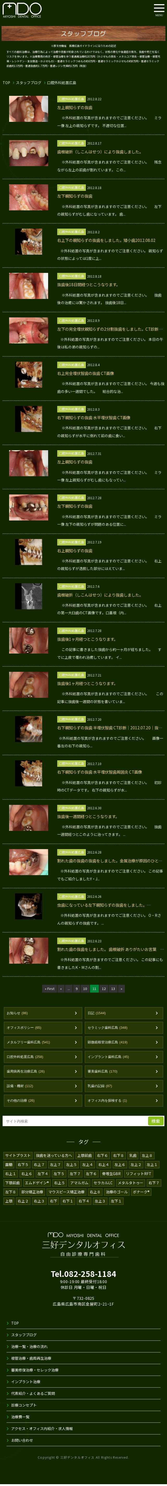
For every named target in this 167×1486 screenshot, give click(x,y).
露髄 (8, 1166)
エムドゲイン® (37, 1184)
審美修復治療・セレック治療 (35, 1372)
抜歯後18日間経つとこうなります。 (90, 284)
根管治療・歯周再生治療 (31, 1360)
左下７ (75, 1175)
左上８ (147, 1157)
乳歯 (133, 1157)
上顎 (8, 1203)
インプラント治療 (25, 1383)
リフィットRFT (138, 1175)
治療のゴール (117, 1194)
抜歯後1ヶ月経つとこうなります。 (89, 639)
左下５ (59, 1175)
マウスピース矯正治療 (66, 1194)
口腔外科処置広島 (26, 1058)
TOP (6, 82)
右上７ (39, 1166)
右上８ (95, 1194)
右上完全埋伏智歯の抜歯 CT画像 (87, 373)
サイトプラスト (18, 1157)
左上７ (55, 1166)
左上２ (136, 1166)
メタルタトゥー (131, 1184)
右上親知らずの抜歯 (76, 550)
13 (113, 988)
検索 (155, 1122)
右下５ (23, 1166)
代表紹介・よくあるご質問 (33, 1395)
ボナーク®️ (141, 1194)
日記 (97, 1013)
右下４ (84, 1203)
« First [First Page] (49, 988)
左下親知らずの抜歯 (76, 196)
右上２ (23, 1203)
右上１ (10, 1175)
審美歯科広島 (103, 1072)
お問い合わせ (22, 1442)
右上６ (26, 1175)
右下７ (154, 1184)
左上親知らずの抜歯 (76, 107)
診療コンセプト (24, 1407)
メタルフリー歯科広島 (30, 1043)
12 (104, 988)
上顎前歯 (85, 1157)
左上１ (152, 1166)
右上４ (103, 1166)
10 (85, 988)
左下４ (42, 1175)
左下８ (10, 1194)
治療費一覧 (20, 1418)
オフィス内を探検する (109, 1102)
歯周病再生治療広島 (27, 1072)
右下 (53, 1203)
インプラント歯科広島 (110, 1058)
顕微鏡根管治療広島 (109, 1043)
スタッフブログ (28, 82)
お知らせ (18, 1013)
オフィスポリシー (25, 1028)
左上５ (71, 1166)
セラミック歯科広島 (109, 1028)
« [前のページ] (60, 988)
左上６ (119, 1166)
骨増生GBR (111, 1175)
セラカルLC (103, 1184)
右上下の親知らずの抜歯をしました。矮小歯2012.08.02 (109, 240)
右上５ (60, 1184)
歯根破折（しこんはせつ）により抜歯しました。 (103, 151)
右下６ (102, 1157)
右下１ (67, 1203)
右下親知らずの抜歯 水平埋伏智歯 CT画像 (96, 417)
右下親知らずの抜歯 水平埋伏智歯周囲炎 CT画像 (102, 772)
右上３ (39, 1203)
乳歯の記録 (101, 1087)
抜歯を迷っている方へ (54, 1157)
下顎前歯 (12, 1184)
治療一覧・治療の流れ (29, 1348)
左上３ (100, 1203)
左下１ (116, 1203)
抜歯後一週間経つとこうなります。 (90, 816)
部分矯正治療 (32, 1194)
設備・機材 (21, 1087)
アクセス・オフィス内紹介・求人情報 (42, 1430)
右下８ (118, 1157)
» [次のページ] (122, 988)
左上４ (87, 1166)
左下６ (91, 1175)
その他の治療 (21, 1102)
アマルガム (80, 1184)
